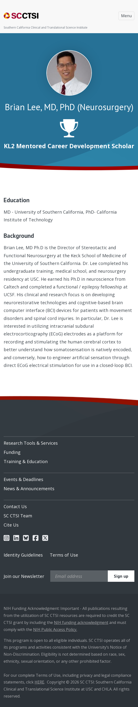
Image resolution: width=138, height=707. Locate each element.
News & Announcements (29, 488)
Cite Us (11, 525)
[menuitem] (69, 441)
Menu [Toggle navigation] (126, 15)
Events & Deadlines (23, 479)
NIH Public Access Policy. (55, 629)
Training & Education (26, 461)
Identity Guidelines (23, 555)
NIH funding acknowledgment (81, 622)
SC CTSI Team (18, 516)
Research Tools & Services (31, 443)
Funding (12, 452)
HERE (39, 682)
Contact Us (15, 506)
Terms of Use (64, 555)
